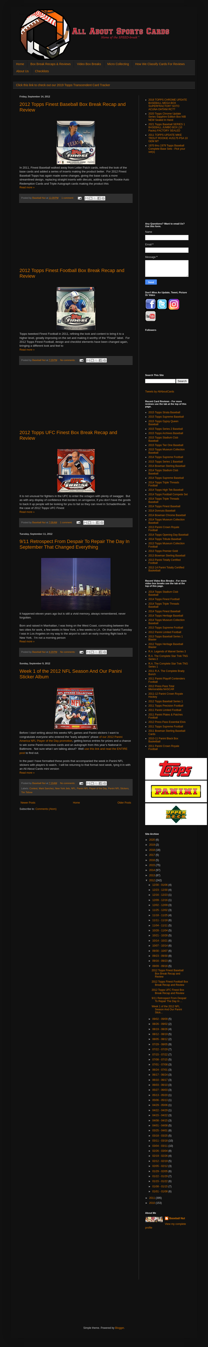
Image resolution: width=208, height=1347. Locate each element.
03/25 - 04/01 (160, 1130)
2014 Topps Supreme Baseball (166, 477)
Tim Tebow (26, 792)
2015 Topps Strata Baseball (164, 412)
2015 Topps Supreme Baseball (166, 416)
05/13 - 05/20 (160, 1095)
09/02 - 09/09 (160, 1019)
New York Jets (62, 788)
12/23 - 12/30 (160, 889)
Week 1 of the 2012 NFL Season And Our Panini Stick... (167, 1009)
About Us (22, 71)
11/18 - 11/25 (160, 915)
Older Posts (124, 802)
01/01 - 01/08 (160, 1191)
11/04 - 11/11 (160, 925)
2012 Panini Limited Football (164, 632)
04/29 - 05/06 (160, 1105)
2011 (152, 1197)
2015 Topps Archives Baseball (165, 433)
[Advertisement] (75, 235)
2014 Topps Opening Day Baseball (168, 534)
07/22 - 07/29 (160, 1049)
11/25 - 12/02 (160, 910)
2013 (152, 875)
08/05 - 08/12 (160, 1039)
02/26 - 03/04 (160, 1150)
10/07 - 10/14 (160, 945)
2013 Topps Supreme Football (165, 627)
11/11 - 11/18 (160, 920)
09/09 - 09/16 (160, 966)
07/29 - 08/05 (160, 1044)
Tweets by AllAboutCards (159, 391)
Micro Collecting (118, 64)
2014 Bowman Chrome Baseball (167, 515)
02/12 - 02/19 (160, 1161)
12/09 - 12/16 (160, 900)
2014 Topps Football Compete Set (168, 494)
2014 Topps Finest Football (164, 599)
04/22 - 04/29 (160, 1110)
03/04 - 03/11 (160, 1145)
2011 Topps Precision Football (165, 705)
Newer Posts (28, 802)
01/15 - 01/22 (160, 1181)
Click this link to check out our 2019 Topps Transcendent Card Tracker (63, 85)
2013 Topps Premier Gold (163, 551)
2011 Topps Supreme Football (165, 726)
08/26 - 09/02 (160, 1023)
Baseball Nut (177, 1218)
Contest (33, 788)
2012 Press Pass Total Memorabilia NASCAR (161, 688)
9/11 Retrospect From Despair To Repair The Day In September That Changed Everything (75, 544)
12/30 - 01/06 (160, 884)
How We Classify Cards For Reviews (160, 64)
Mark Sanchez (46, 788)
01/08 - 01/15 (160, 1186)
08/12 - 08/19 (160, 1034)
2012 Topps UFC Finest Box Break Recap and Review (168, 991)
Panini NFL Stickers (118, 788)
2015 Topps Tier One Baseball (165, 445)
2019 (152, 844)
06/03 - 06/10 (160, 1084)
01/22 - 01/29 (160, 1176)
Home (20, 64)
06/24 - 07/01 (160, 1069)
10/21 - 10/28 (160, 935)
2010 (152, 1202)
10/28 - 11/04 (160, 930)
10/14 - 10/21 (160, 940)
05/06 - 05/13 (160, 1100)
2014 (152, 870)
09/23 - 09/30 (160, 955)
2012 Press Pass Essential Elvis (166, 722)
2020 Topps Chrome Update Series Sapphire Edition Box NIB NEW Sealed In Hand (167, 116)
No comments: (68, 360)
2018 (152, 850)
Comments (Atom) (45, 808)
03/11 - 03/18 (160, 1140)
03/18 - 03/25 (160, 1135)
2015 (152, 865)
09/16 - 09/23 (160, 960)
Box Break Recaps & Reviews (50, 64)
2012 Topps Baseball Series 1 (165, 701)
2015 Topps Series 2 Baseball (165, 428)
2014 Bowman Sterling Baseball (166, 466)
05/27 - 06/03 (160, 1089)
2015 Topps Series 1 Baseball (165, 461)
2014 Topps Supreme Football (165, 457)
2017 (152, 854)
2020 (152, 839)
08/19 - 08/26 (160, 1029)
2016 (152, 860)
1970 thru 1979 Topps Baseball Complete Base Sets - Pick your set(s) (166, 148)
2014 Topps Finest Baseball (164, 506)
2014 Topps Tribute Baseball (164, 539)
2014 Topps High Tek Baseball (165, 489)
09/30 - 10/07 (160, 950)
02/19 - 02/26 (160, 1155)
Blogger (119, 1327)
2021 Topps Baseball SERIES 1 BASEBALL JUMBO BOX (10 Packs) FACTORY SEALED (166, 127)
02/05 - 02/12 (160, 1166)
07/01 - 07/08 (160, 1064)
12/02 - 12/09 (160, 905)
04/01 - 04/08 (160, 1125)
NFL (73, 788)
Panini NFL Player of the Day (92, 788)
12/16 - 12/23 (160, 894)
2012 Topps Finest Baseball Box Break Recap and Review (168, 973)
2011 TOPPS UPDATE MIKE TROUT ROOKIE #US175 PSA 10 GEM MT (168, 138)
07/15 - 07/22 (160, 1054)
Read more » (27, 187)
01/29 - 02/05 (160, 1171)
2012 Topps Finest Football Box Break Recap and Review (170, 983)
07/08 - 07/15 (160, 1059)
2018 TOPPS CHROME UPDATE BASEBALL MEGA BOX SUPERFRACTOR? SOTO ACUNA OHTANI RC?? (167, 104)
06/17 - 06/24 (160, 1074)
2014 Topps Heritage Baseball (165, 615)
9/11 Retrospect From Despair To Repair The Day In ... (169, 1000)
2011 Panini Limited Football (164, 710)
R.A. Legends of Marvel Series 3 (167, 651)
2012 (152, 880)
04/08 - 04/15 (160, 1120)
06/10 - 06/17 (160, 1079)
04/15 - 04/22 (160, 1115)
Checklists (42, 71)
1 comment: (68, 198)
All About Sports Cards (28, 14)
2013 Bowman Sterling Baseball (166, 555)
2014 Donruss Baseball (161, 510)
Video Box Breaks (89, 64)
